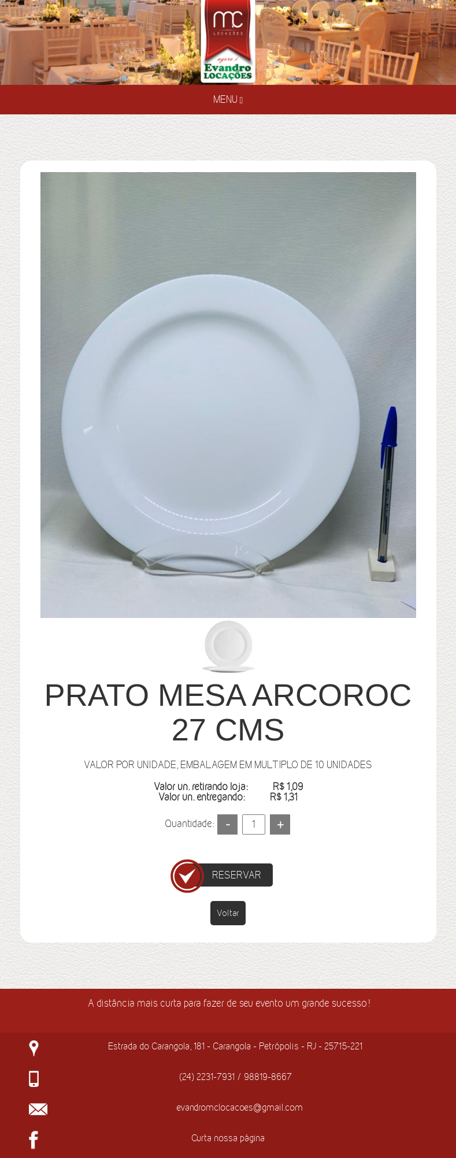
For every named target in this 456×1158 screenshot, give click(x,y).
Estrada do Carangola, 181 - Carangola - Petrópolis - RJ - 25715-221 (235, 1046)
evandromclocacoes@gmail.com (239, 1107)
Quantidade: (189, 823)
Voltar (228, 913)
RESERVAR (236, 875)
